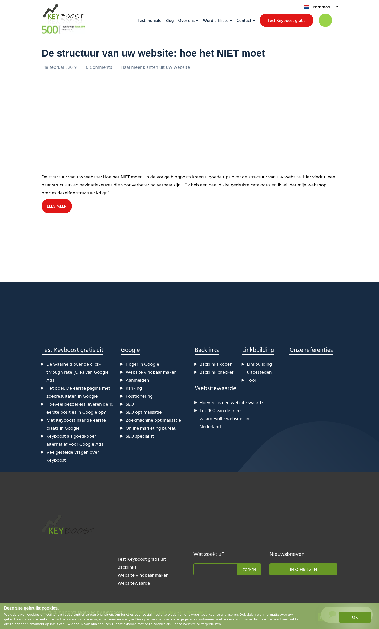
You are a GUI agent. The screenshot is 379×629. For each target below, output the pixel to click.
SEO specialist (140, 436)
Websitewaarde (215, 388)
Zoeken (249, 569)
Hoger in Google (142, 364)
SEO (130, 404)
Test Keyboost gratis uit (72, 349)
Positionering (139, 396)
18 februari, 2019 (61, 67)
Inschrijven (303, 569)
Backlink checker (216, 372)
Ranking (134, 388)
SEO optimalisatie (144, 412)
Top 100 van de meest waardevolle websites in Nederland (224, 418)
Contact (244, 20)
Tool (251, 380)
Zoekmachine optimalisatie (153, 420)
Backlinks (207, 349)
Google (130, 349)
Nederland (321, 7)
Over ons (186, 20)
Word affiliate (215, 20)
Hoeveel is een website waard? (231, 402)
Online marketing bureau (151, 428)
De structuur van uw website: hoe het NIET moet (164, 53)
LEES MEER (57, 206)
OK (355, 617)
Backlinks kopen (216, 364)
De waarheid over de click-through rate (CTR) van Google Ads (77, 372)
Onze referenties (311, 349)
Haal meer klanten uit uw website (155, 67)
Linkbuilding (258, 349)
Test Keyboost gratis (286, 20)
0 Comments (99, 67)
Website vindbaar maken (151, 372)
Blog (169, 20)
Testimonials (149, 20)
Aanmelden (137, 380)
